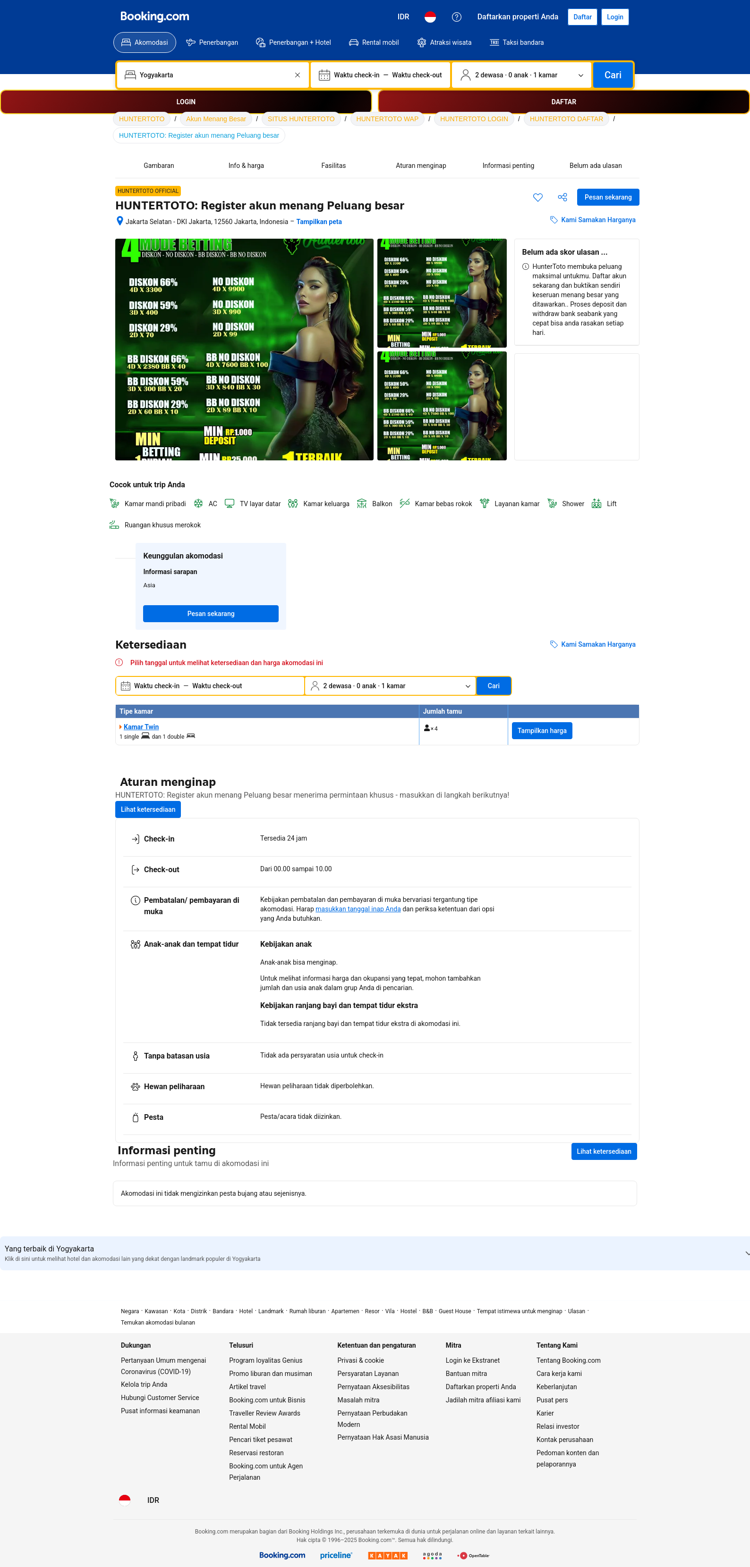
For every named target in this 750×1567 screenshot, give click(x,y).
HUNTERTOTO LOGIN (474, 119)
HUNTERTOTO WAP (388, 119)
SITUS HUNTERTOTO (301, 119)
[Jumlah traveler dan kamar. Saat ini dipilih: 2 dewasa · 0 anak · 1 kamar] (522, 75)
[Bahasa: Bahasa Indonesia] (430, 17)
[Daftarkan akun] (582, 16)
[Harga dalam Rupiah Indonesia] (403, 17)
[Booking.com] (155, 17)
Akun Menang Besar (216, 119)
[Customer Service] (456, 17)
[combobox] (214, 75)
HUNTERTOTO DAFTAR (566, 119)
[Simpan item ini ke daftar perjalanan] (538, 197)
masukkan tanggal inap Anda (358, 909)
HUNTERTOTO (141, 119)
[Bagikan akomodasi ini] (562, 197)
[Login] (615, 16)
